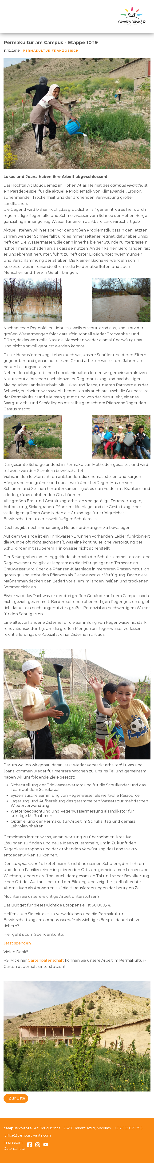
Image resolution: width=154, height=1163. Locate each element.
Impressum (13, 1142)
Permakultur (37, 50)
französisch (65, 50)
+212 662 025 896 (128, 1128)
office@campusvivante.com (27, 1135)
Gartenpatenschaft (46, 960)
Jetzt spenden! (18, 943)
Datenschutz (14, 1148)
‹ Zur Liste (16, 1098)
